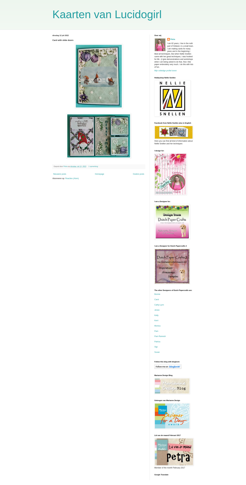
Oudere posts (138, 174)
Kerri (156, 320)
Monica (157, 326)
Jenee (157, 310)
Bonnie (157, 294)
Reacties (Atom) (72, 178)
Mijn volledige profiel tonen (165, 71)
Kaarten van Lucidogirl (107, 14)
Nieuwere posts (59, 174)
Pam (156, 331)
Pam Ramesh (160, 336)
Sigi (156, 347)
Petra (172, 39)
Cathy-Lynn (159, 305)
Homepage (99, 174)
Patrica (157, 342)
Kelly (156, 315)
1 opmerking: (93, 166)
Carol (156, 299)
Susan (157, 352)
